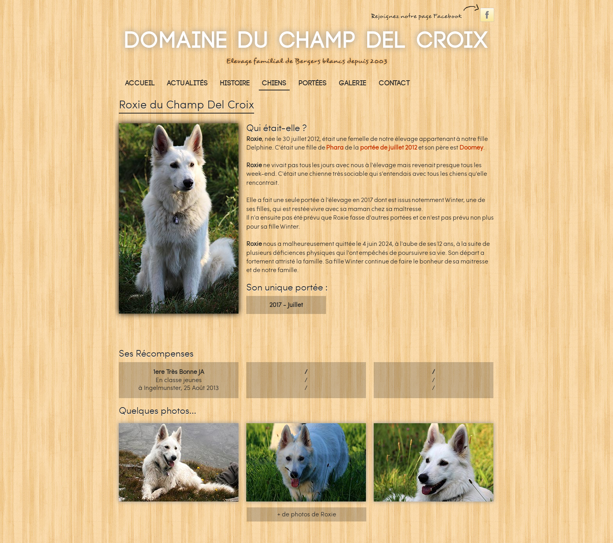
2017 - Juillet (286, 304)
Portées (313, 83)
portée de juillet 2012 (388, 147)
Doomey (471, 147)
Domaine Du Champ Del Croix (306, 40)
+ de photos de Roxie (306, 514)
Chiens (274, 83)
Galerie (352, 83)
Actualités (187, 83)
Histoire (235, 83)
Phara (335, 147)
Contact (394, 83)
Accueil (140, 83)
